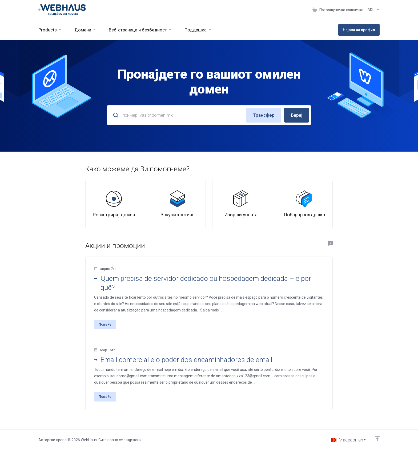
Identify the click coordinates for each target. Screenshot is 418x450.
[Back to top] (377, 438)
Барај (296, 115)
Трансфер (264, 115)
